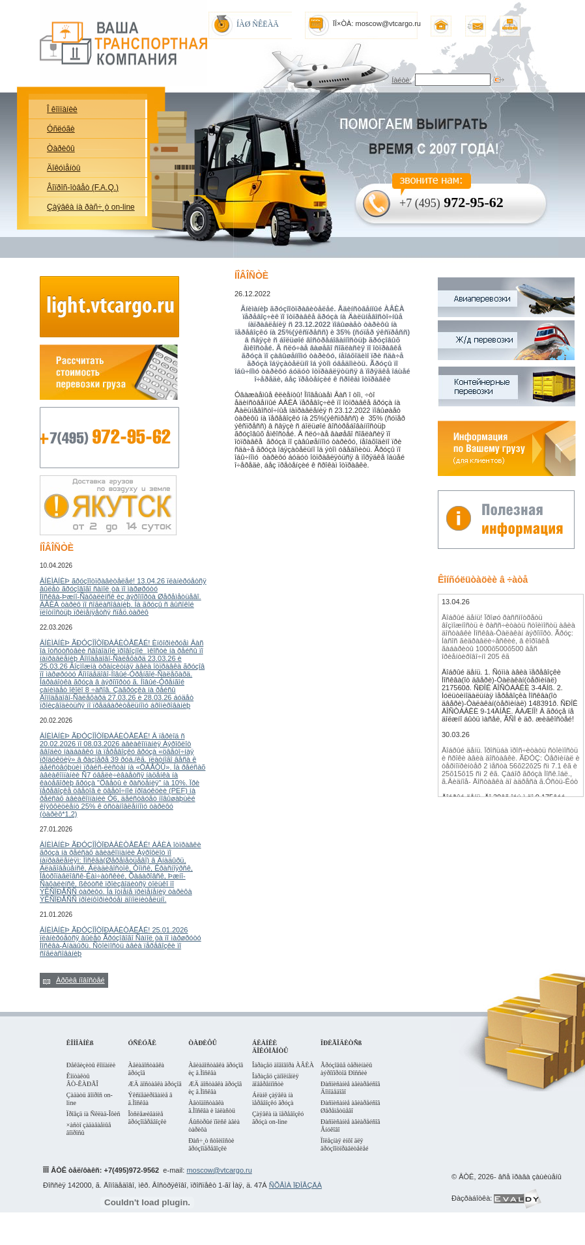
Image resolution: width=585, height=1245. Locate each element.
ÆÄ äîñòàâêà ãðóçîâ (155, 1083)
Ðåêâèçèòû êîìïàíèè (90, 1065)
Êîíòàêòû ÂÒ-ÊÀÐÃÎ (82, 1079)
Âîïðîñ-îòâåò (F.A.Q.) (83, 187)
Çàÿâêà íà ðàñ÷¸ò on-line (91, 207)
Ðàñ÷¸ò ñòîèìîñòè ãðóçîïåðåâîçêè (211, 1144)
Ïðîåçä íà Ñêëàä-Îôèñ (93, 1113)
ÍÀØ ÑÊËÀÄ (257, 24)
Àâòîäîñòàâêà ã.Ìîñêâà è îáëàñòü (211, 1106)
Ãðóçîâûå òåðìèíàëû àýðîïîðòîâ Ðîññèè (346, 1068)
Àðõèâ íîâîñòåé (80, 980)
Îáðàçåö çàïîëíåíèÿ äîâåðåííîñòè (275, 1079)
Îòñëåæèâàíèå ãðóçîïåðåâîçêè (147, 1117)
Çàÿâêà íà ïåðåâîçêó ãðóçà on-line (278, 1117)
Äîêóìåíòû (63, 168)
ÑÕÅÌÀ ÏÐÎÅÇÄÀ (295, 1185)
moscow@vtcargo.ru (218, 1170)
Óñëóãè (61, 128)
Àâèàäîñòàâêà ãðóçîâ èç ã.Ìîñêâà (215, 1068)
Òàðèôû (61, 148)
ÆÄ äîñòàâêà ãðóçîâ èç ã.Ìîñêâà (215, 1087)
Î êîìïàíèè (62, 109)
